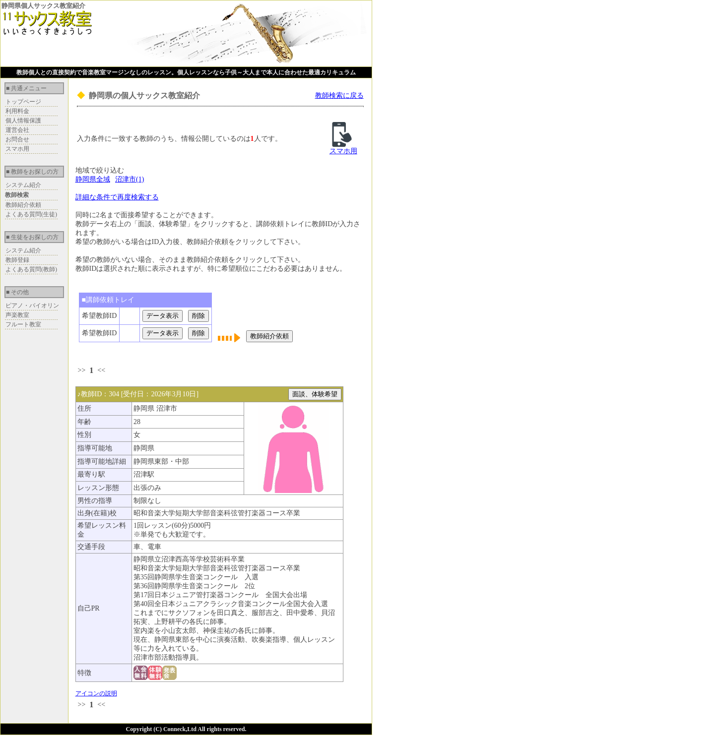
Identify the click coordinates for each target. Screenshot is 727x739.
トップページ (23, 101)
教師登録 (17, 259)
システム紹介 (23, 185)
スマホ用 (17, 148)
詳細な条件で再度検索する (117, 197)
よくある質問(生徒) (31, 214)
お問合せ (17, 139)
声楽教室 (17, 314)
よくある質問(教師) (31, 269)
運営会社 (17, 129)
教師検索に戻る (339, 95)
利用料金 (17, 111)
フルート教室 (23, 324)
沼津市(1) (129, 179)
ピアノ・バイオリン (32, 305)
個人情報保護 (23, 120)
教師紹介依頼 (23, 204)
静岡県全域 (92, 179)
